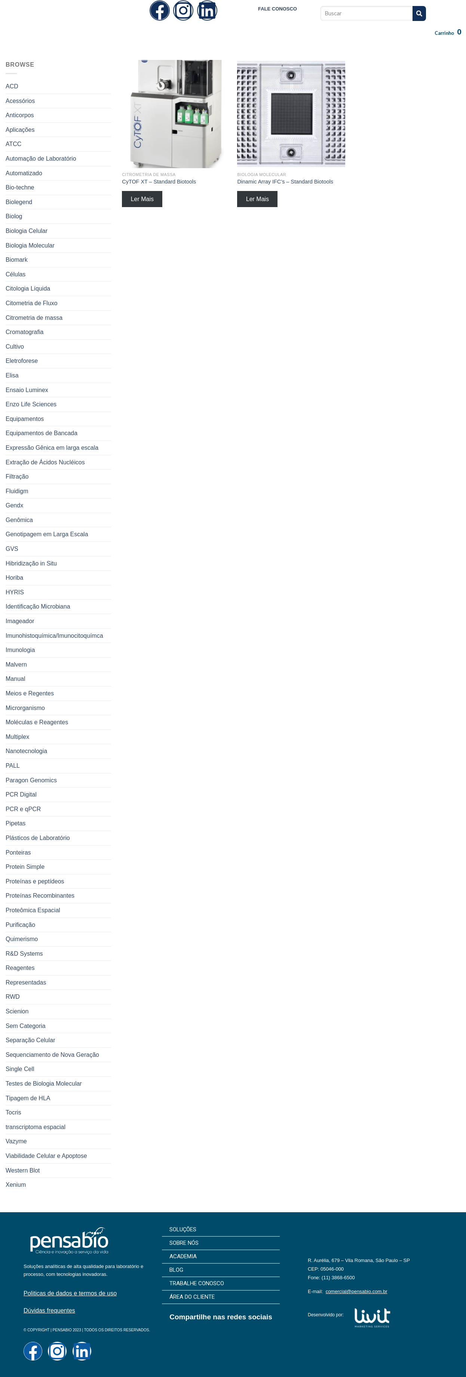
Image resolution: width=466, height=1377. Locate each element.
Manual (15, 679)
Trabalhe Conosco (299, 39)
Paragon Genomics (31, 780)
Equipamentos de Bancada (41, 433)
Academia (227, 39)
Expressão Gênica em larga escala (52, 448)
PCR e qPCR (23, 809)
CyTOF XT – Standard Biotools (159, 182)
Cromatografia (24, 332)
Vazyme (16, 1141)
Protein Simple (25, 867)
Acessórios (20, 101)
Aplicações (20, 130)
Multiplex (17, 737)
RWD (13, 997)
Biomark (17, 260)
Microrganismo (25, 708)
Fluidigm (17, 491)
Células (15, 274)
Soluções (153, 39)
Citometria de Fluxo (32, 303)
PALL (13, 765)
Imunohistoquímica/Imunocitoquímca (54, 636)
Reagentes (20, 968)
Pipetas (15, 823)
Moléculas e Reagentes (37, 722)
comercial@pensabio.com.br (356, 1291)
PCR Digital (21, 794)
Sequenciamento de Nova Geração (52, 1055)
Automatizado (24, 173)
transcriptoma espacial (35, 1127)
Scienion (17, 1011)
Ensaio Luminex (27, 390)
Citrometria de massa (34, 318)
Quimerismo (22, 939)
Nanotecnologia (26, 751)
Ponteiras (18, 852)
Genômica (19, 520)
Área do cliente (352, 39)
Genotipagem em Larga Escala (47, 534)
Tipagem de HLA (28, 1098)
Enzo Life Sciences (31, 404)
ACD (12, 86)
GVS (12, 549)
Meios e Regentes (30, 693)
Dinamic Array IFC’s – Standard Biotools (285, 182)
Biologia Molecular (30, 245)
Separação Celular (30, 1040)
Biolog (14, 216)
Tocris (13, 1112)
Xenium (16, 1185)
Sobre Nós (190, 39)
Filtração (17, 476)
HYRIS (15, 592)
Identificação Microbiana (38, 606)
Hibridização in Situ (31, 563)
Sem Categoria (26, 1026)
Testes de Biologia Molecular (44, 1083)
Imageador (20, 621)
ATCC (13, 144)
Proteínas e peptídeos (35, 881)
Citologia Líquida (28, 288)
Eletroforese (22, 361)
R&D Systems (24, 953)
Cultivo (15, 346)
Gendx (14, 505)
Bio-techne (20, 187)
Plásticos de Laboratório (38, 838)
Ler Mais (142, 199)
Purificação (20, 925)
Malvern (16, 664)
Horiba (14, 577)
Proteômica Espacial (33, 910)
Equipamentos (25, 419)
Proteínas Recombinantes (40, 895)
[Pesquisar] (419, 13)
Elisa (12, 375)
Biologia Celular (26, 231)
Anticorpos (20, 115)
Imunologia (20, 650)
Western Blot (23, 1170)
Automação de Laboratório (41, 158)
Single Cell (20, 1069)
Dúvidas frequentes (49, 1310)
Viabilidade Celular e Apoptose (46, 1156)
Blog (257, 39)
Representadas (26, 982)
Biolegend (19, 202)
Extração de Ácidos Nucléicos (45, 462)
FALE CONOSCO (277, 9)
